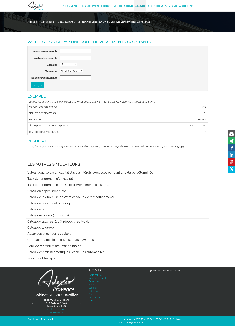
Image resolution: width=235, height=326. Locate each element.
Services (118, 6)
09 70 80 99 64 (56, 312)
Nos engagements (89, 6)
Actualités (140, 6)
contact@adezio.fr (56, 309)
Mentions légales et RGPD (132, 322)
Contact (173, 6)
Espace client (95, 297)
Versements (51, 71)
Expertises (106, 6)
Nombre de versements (45, 58)
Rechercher (186, 6)
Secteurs (128, 6)
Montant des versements (44, 51)
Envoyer (37, 85)
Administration (48, 319)
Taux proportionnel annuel (44, 78)
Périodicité (51, 65)
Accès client (160, 6)
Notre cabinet (70, 6)
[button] (31, 302)
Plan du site (33, 319)
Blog (149, 6)
